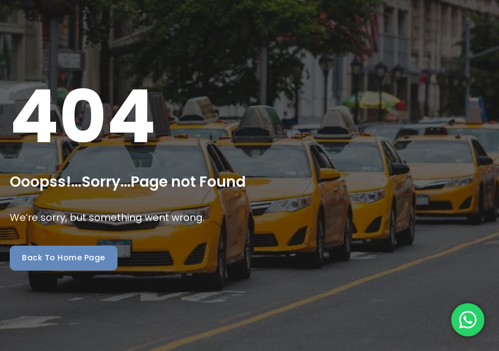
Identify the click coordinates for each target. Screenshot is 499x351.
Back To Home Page (63, 257)
